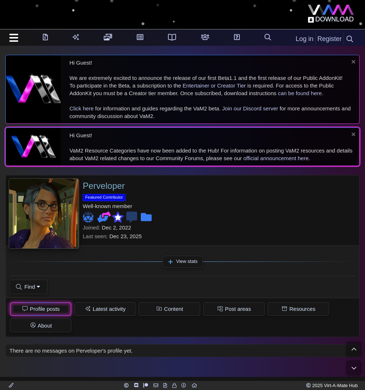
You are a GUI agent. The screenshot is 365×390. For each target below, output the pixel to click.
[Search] (350, 39)
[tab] (40, 309)
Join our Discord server (250, 108)
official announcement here (276, 158)
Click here (82, 108)
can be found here (300, 93)
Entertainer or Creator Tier (214, 85)
